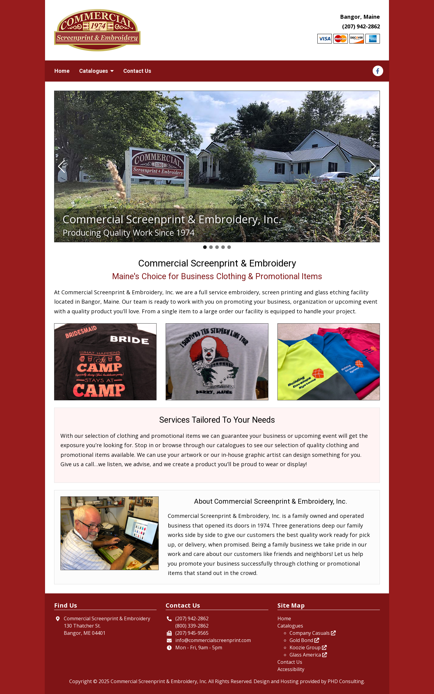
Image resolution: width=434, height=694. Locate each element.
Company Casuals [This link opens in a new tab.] (313, 633)
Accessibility (290, 669)
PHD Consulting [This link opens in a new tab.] (346, 681)
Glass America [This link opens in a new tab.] (308, 654)
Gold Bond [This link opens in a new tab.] (304, 640)
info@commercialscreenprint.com (213, 640)
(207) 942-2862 (361, 26)
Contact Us (137, 71)
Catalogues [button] (96, 71)
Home (62, 71)
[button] (61, 166)
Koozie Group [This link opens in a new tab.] (308, 647)
